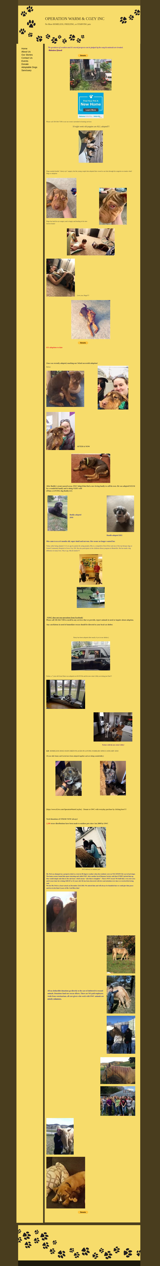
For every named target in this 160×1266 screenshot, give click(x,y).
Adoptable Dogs (29, 67)
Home (24, 48)
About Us (26, 51)
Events (24, 61)
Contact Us (26, 58)
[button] (83, 55)
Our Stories (27, 55)
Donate (25, 64)
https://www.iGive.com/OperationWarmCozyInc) (64, 809)
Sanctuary (26, 70)
